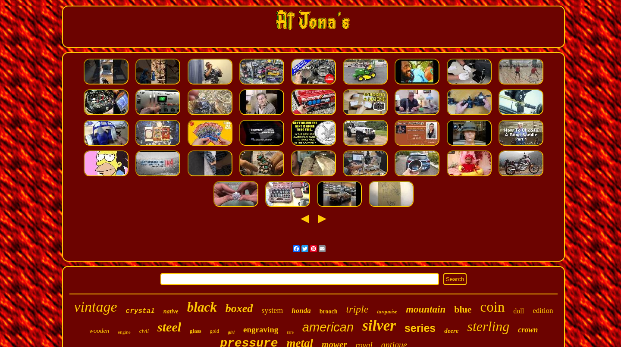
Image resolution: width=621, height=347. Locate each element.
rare (290, 332)
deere (451, 330)
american (328, 327)
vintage (95, 307)
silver (379, 325)
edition (543, 310)
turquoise (387, 312)
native (171, 311)
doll (518, 311)
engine (124, 331)
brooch (329, 311)
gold (214, 331)
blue (462, 309)
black (202, 307)
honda (301, 310)
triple (357, 309)
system (272, 310)
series (420, 328)
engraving (260, 329)
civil (144, 331)
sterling (488, 326)
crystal (140, 311)
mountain (425, 309)
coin (492, 307)
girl (231, 331)
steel (169, 327)
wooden (99, 330)
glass (195, 331)
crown (528, 329)
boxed (239, 308)
